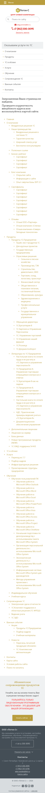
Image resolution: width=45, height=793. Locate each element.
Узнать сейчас (22, 718)
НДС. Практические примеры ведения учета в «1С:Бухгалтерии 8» (28, 415)
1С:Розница (21, 345)
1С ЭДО (14, 617)
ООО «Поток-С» (9, 729)
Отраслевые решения (26, 256)
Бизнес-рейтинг (18, 154)
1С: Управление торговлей (28, 335)
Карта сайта (12, 660)
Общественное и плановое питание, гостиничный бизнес (31, 288)
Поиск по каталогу (15, 667)
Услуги (8, 67)
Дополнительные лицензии (24, 429)
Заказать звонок (22, 32)
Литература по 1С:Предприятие (26, 353)
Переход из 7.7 (18, 457)
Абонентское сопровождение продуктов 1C (22, 685)
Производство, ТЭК (30, 265)
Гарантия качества (25, 138)
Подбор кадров (18, 461)
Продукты (9, 56)
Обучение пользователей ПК (25, 478)
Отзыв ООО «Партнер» (26, 222)
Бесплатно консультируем (28, 145)
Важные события (13, 84)
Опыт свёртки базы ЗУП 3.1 (28, 182)
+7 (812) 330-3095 (22, 766)
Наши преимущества (21, 129)
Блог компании (18, 172)
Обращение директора (27, 322)
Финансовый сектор (30, 282)
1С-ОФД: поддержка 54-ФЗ (23, 446)
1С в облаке (10, 62)
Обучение (9, 73)
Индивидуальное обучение (24, 593)
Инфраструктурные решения (24, 464)
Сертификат (21, 157)
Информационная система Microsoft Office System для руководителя (28, 573)
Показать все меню (22, 752)
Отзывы (15, 219)
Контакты (9, 89)
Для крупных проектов (26, 246)
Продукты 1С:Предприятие (23, 239)
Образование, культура (32, 295)
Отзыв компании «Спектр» (28, 225)
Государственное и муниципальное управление (30, 314)
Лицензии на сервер (21, 432)
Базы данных (17, 436)
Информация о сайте (26, 178)
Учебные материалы (26, 635)
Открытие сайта (23, 175)
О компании (10, 51)
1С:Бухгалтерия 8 (24, 325)
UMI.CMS (34, 791)
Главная (10, 119)
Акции (14, 625)
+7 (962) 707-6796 (22, 768)
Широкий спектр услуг (26, 142)
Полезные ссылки (19, 150)
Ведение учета (18, 614)
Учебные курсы (18, 596)
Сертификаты (17, 187)
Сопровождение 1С (14, 78)
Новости (15, 640)
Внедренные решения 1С (23, 125)
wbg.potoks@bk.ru (22, 771)
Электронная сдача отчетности (25, 604)
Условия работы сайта (17, 664)
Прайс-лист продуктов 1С (28, 242)
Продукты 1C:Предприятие (28, 628)
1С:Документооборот (26, 349)
